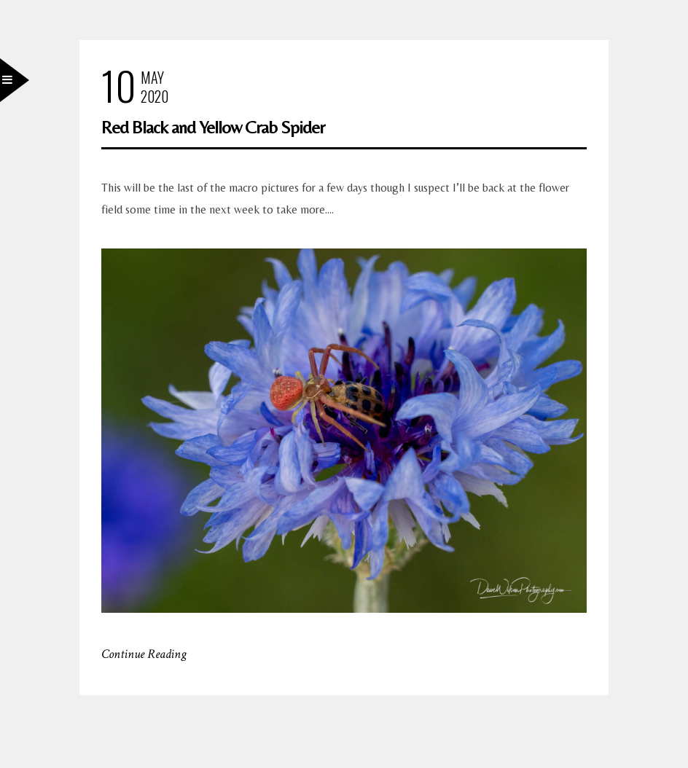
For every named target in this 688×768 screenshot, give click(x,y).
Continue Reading (144, 654)
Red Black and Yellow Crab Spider (212, 127)
